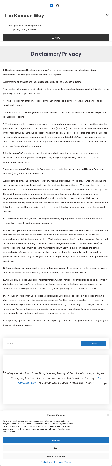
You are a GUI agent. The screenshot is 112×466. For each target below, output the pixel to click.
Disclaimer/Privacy (62, 462)
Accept (56, 440)
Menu (56, 37)
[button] (107, 415)
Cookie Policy (47, 462)
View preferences (56, 456)
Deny (56, 448)
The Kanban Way (24, 15)
